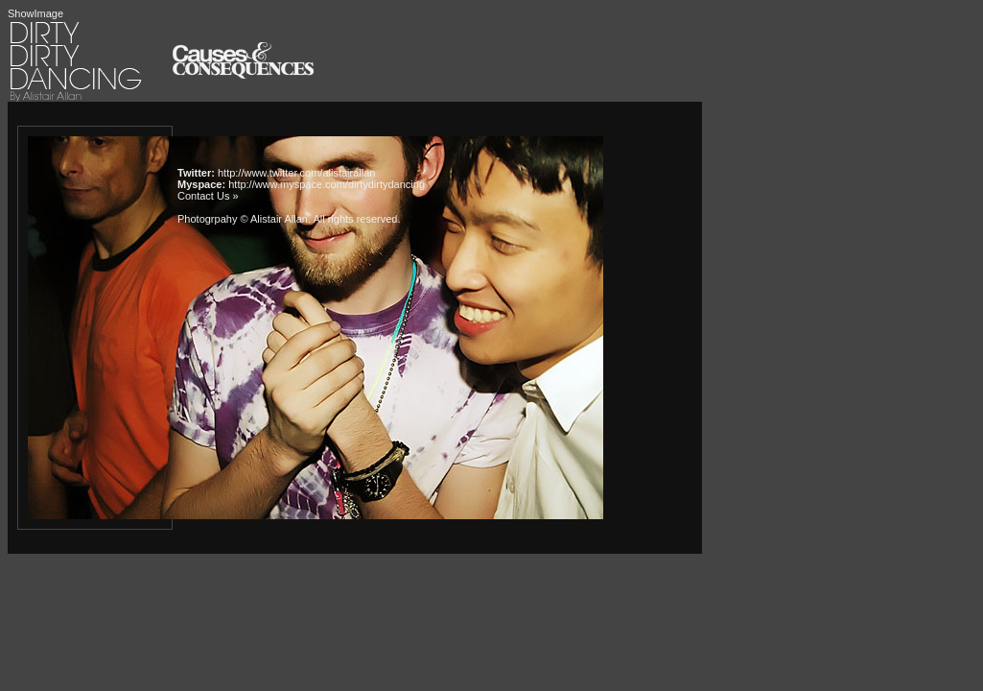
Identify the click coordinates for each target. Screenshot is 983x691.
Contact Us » (208, 196)
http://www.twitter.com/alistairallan (296, 173)
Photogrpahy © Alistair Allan (242, 219)
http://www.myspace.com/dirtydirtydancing (326, 184)
